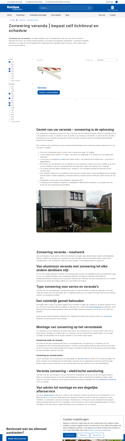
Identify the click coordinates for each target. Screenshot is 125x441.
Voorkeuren (97, 435)
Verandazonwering (32, 20)
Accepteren (69, 435)
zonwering (108, 316)
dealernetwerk (49, 395)
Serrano (42, 87)
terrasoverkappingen (94, 307)
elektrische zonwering (108, 379)
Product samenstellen (48, 92)
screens (63, 159)
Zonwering (22, 20)
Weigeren (83, 435)
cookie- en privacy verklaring (99, 430)
